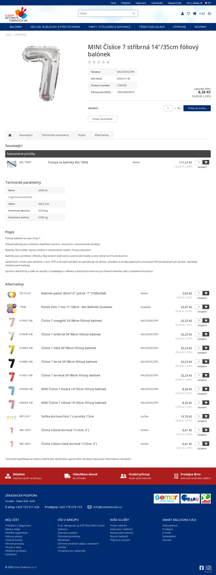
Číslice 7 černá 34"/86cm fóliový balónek (69, 362)
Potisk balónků (118, 525)
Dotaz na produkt (102, 119)
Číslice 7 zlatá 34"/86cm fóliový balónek (68, 348)
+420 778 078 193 (70, 507)
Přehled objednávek (16, 532)
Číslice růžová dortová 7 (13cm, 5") (65, 430)
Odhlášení (10, 554)
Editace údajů (12, 529)
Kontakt (166, 540)
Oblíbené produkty (15, 550)
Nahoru (9, 135)
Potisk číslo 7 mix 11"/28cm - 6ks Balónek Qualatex (76, 307)
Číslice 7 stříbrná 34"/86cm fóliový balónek (71, 334)
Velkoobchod (169, 525)
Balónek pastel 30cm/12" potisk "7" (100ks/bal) (73, 293)
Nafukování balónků (121, 532)
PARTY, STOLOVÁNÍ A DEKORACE (109, 27)
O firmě (166, 532)
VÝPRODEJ (179, 27)
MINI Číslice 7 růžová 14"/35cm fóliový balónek (73, 403)
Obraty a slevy (13, 547)
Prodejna (167, 529)
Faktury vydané (13, 536)
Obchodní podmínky (69, 536)
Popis (82, 135)
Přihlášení (125, 3)
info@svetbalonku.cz (107, 507)
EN (208, 2)
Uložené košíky (13, 540)
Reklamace (64, 540)
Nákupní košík (174, 3)
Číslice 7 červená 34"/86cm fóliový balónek (70, 375)
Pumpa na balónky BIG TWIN (68, 162)
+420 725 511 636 (27, 507)
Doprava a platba (67, 532)
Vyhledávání (157, 3)
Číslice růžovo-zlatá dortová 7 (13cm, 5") (69, 444)
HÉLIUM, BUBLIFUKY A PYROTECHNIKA (55, 27)
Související (25, 135)
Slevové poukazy (14, 543)
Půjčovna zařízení (120, 540)
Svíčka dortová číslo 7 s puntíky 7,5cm (67, 416)
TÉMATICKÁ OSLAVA (152, 27)
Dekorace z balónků (121, 529)
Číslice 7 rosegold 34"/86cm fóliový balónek (71, 321)
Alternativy (102, 135)
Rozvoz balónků (119, 536)
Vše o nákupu (194, 3)
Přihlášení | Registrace (18, 525)
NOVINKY (200, 27)
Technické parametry (55, 135)
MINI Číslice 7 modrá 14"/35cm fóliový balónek (73, 389)
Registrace (141, 3)
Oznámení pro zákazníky (72, 550)
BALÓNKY (16, 27)
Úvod (113, 3)
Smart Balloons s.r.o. (25, 567)
